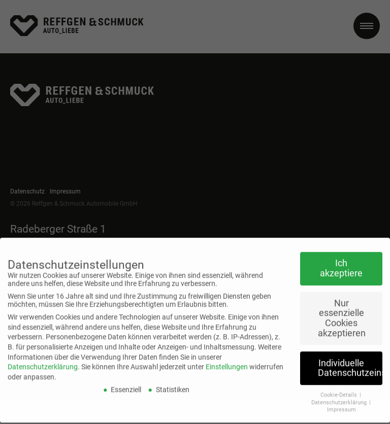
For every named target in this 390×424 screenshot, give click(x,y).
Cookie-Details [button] (339, 386)
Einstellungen (227, 358)
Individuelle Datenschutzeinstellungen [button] (350, 360)
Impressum (341, 401)
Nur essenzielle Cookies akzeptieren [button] (342, 310)
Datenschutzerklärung (43, 358)
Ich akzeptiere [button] (341, 260)
